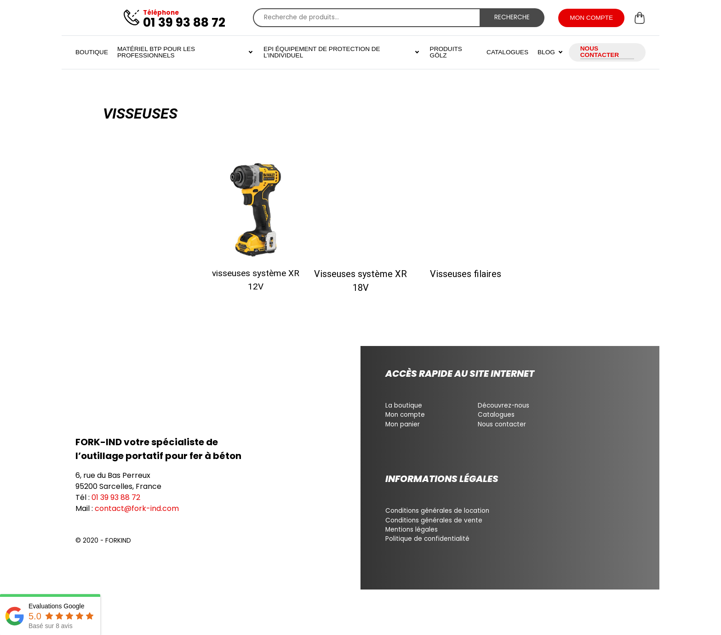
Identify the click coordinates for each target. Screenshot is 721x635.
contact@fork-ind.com (137, 508)
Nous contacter (502, 424)
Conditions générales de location (437, 510)
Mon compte (405, 414)
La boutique (403, 405)
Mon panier (402, 424)
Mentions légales (411, 529)
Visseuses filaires (465, 273)
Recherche (512, 17)
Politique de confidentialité (427, 538)
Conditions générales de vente (433, 520)
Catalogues (496, 414)
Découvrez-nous (503, 405)
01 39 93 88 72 (116, 497)
